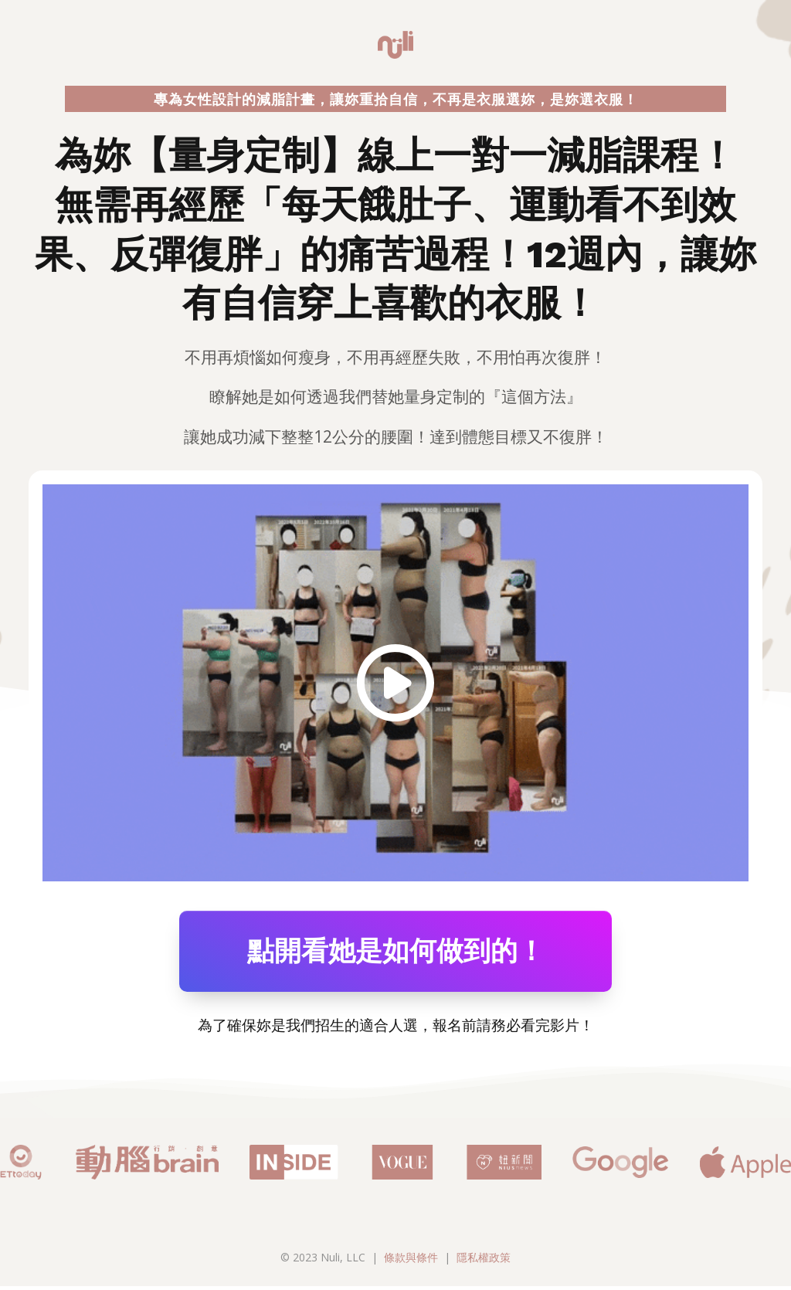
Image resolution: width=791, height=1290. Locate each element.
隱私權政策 (484, 1261)
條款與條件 (411, 1261)
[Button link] (395, 953)
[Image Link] (395, 682)
